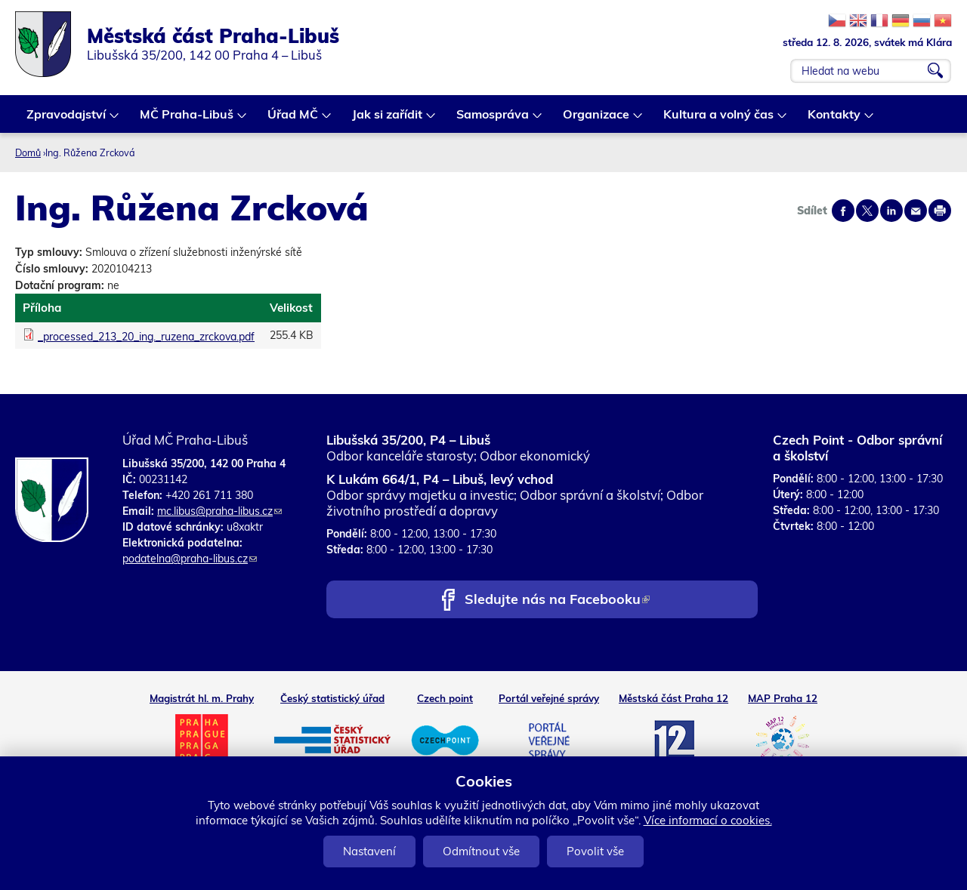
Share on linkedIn (891, 210)
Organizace (596, 119)
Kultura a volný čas (719, 119)
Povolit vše (595, 851)
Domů (28, 152)
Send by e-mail (915, 210)
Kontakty (834, 119)
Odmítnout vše (481, 851)
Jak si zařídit (388, 119)
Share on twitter (867, 210)
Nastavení (369, 851)
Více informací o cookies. (708, 820)
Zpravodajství (67, 119)
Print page (939, 210)
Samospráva (493, 119)
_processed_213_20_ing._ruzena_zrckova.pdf (146, 336)
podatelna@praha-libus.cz (189, 558)
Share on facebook (843, 210)
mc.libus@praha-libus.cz (219, 511)
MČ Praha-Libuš (187, 119)
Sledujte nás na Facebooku (557, 600)
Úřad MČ (293, 119)
